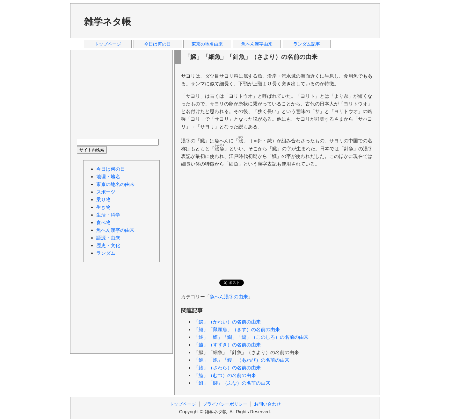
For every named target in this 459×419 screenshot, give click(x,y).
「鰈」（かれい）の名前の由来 (227, 321)
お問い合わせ (267, 404)
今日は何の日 (157, 43)
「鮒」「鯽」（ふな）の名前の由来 (232, 383)
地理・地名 (108, 176)
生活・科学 (108, 214)
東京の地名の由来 (115, 184)
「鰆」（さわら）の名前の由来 (227, 367)
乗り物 (103, 199)
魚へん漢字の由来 (229, 296)
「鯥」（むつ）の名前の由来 (225, 375)
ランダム (105, 253)
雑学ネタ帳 (107, 22)
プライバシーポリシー (225, 404)
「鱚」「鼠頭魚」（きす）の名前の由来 (237, 329)
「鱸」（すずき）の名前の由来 (227, 344)
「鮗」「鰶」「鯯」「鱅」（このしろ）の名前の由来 (251, 337)
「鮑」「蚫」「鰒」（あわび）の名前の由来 (241, 360)
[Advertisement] (258, 20)
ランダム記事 (306, 43)
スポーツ (105, 192)
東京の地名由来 (207, 43)
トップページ (107, 43)
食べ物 (103, 222)
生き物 (103, 207)
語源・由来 (108, 237)
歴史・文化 (108, 245)
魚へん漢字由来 (257, 43)
